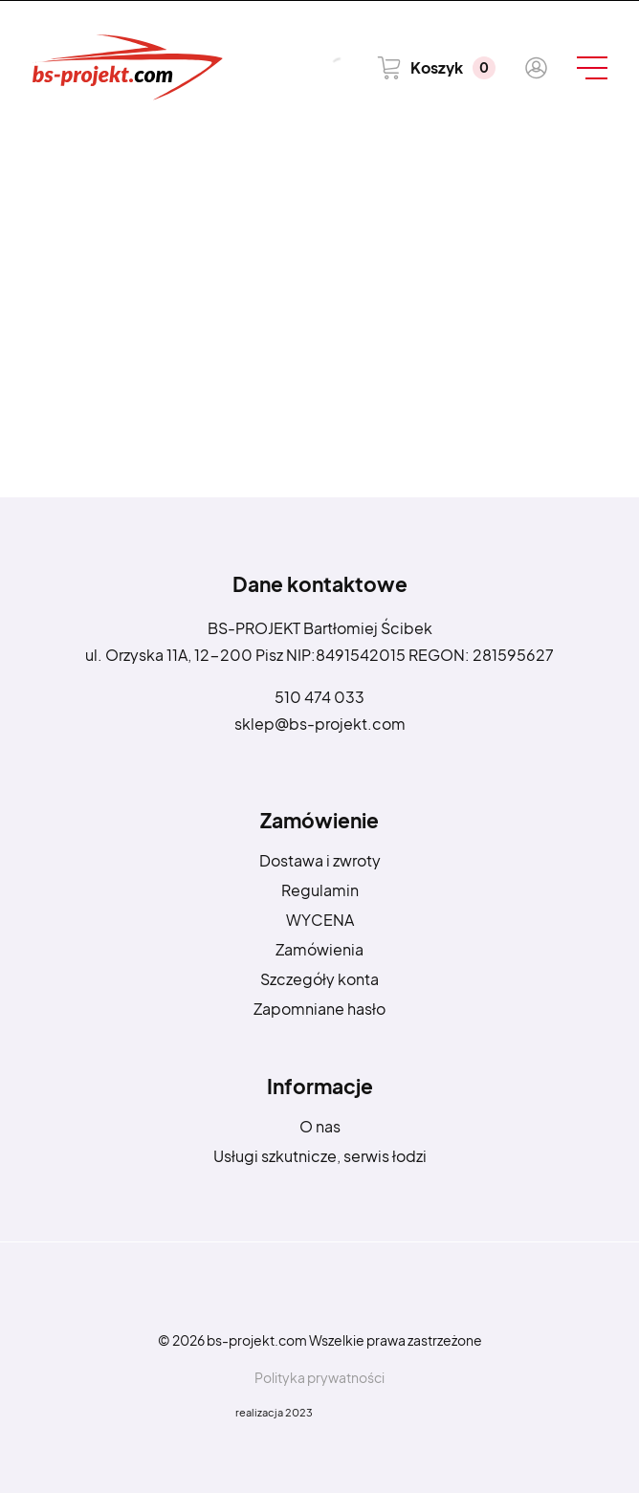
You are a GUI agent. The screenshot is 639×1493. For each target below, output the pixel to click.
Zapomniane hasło (319, 1008)
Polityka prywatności (319, 1377)
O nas (320, 1126)
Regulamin (320, 890)
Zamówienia (319, 949)
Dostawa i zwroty (320, 860)
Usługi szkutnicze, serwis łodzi (320, 1156)
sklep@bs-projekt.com (320, 724)
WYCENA (320, 920)
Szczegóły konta (319, 979)
